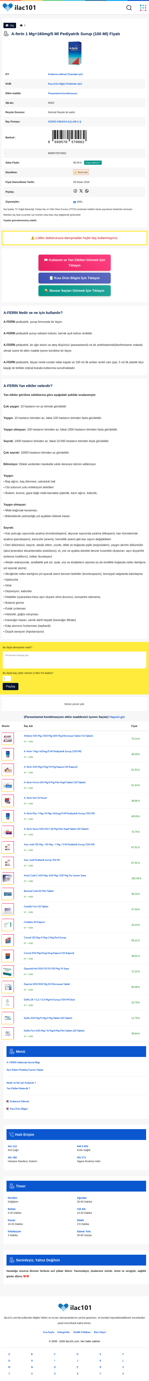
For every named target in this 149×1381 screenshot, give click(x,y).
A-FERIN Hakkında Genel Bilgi (23, 1062)
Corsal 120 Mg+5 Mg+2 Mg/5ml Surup (45, 937)
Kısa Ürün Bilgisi (17, 1108)
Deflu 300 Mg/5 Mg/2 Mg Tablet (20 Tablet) (48, 1018)
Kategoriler (63, 1332)
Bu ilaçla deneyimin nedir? (17, 647)
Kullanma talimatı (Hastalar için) (65, 74)
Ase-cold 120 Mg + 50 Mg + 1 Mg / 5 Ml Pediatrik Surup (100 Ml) (59, 844)
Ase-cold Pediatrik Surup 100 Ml (42, 860)
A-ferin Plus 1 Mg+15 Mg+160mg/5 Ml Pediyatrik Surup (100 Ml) (59, 813)
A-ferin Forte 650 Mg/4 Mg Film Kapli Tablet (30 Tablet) (55, 782)
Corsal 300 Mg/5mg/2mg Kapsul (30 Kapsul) (49, 953)
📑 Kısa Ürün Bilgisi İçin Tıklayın (74, 278)
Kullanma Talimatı (18, 1101)
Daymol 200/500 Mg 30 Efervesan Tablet (47, 984)
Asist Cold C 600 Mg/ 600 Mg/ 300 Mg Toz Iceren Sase (55, 875)
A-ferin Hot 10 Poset (35, 797)
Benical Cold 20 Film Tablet (39, 891)
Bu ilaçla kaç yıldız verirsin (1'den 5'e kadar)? (28, 673)
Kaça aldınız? (93, 162)
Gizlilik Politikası (82, 1332)
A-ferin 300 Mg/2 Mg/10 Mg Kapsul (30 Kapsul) (50, 766)
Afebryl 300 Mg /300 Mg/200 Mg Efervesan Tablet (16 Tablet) (58, 735)
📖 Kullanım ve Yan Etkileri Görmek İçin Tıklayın (74, 262)
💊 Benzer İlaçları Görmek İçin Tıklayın (74, 290)
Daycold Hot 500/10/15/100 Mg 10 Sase (46, 968)
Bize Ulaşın (100, 1332)
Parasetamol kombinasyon (62, 93)
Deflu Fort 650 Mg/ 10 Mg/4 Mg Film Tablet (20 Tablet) (54, 1030)
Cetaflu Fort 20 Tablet (36, 906)
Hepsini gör (117, 717)
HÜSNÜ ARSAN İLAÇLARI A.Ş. (65, 121)
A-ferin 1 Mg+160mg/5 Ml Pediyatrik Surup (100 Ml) (52, 751)
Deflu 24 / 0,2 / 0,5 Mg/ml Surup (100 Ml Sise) (49, 999)
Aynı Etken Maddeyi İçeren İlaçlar (25, 1069)
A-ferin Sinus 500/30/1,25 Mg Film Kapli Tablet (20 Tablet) (56, 829)
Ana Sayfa (48, 1332)
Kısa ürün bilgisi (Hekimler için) (65, 83)
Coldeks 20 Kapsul (34, 922)
